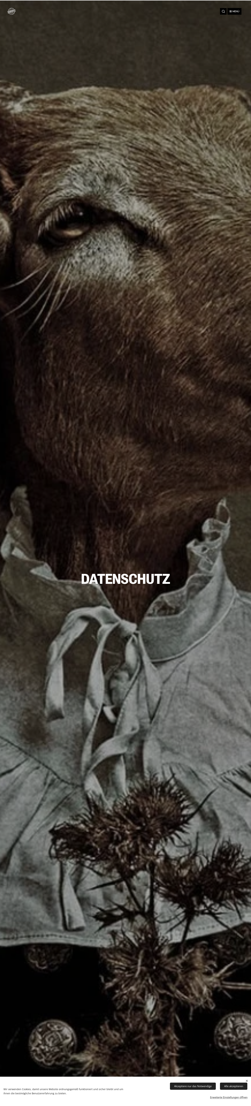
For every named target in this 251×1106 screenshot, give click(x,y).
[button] (223, 11)
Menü (234, 11)
